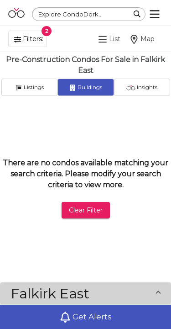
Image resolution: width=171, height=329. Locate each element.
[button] (85, 293)
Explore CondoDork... (70, 14)
